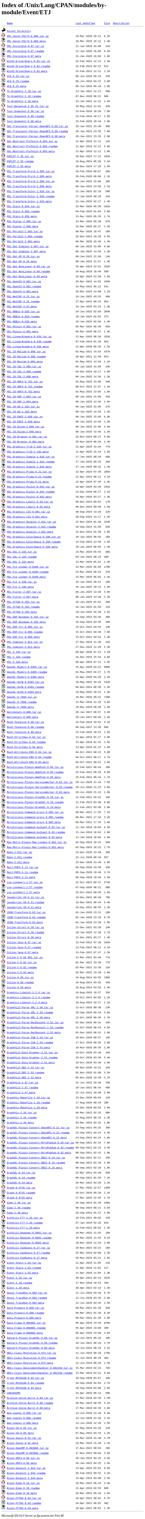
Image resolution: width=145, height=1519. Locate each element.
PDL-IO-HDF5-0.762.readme (25, 386)
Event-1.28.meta (18, 1287)
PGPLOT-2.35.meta (19, 166)
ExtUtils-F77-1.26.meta (23, 1227)
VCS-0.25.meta (16, 86)
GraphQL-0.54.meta (19, 1182)
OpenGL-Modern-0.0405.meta (25, 677)
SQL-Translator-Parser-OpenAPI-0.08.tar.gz (37, 126)
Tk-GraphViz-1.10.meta (22, 101)
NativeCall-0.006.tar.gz (24, 712)
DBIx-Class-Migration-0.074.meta (30, 1363)
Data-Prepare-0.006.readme (25, 1312)
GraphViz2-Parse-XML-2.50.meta (28, 1017)
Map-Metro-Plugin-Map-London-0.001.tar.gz (37, 842)
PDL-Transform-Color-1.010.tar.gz (31, 191)
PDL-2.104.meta (17, 662)
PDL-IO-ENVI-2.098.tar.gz (25, 416)
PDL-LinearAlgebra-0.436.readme (29, 341)
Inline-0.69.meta (19, 987)
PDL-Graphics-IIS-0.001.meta (27, 516)
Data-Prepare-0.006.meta (24, 1317)
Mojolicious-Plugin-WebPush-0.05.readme (35, 772)
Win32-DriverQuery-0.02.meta (27, 71)
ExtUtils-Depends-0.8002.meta (28, 1242)
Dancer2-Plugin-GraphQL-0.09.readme (32, 1343)
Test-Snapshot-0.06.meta (24, 121)
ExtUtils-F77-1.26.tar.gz (25, 1217)
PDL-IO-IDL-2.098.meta (22, 376)
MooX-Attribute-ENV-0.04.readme (29, 757)
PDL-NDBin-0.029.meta (22, 321)
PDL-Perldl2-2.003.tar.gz (25, 231)
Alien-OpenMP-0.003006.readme (28, 1453)
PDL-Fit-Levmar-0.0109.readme (28, 571)
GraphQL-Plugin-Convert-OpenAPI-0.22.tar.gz (38, 1127)
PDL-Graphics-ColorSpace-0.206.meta (32, 546)
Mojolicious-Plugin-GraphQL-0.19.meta (34, 807)
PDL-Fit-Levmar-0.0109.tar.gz (28, 566)
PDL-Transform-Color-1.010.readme (31, 196)
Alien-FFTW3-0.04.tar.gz (24, 1498)
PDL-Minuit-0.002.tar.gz (24, 326)
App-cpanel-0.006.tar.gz (24, 1413)
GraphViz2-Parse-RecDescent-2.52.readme (35, 1027)
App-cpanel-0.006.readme (24, 1418)
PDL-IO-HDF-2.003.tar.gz (24, 396)
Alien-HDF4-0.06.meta (22, 1463)
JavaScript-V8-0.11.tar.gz (25, 897)
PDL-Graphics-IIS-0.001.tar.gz (28, 511)
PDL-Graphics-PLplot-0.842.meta (29, 496)
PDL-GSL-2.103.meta (20, 561)
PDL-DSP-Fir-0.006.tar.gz (25, 627)
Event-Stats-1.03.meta (22, 1272)
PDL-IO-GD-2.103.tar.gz (23, 406)
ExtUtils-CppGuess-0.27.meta (27, 1257)
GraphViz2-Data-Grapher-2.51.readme (32, 1057)
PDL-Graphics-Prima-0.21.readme (29, 476)
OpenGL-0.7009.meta (20, 707)
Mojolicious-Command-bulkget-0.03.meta (34, 837)
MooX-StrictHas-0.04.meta (25, 747)
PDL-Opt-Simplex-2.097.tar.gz (28, 246)
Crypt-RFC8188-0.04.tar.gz (25, 1378)
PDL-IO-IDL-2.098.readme (24, 371)
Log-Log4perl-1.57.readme (25, 887)
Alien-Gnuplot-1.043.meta (25, 1478)
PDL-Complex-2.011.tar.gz (25, 642)
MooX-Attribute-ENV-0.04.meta (28, 762)
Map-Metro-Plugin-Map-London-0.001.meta (35, 847)
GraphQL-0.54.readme (21, 1177)
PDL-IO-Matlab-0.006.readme (26, 356)
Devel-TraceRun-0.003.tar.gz (27, 1292)
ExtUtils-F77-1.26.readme (25, 1222)
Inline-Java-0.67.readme (24, 947)
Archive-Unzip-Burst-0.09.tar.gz (30, 1398)
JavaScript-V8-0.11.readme (25, 902)
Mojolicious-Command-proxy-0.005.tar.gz (35, 812)
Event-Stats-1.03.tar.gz (24, 1262)
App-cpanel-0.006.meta (22, 1423)
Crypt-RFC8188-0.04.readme (25, 1383)
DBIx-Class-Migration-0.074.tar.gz (31, 1353)
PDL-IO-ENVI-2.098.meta (23, 421)
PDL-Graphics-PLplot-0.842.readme (31, 491)
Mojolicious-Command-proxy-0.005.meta (34, 822)
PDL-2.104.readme (19, 657)
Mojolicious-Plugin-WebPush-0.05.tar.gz (35, 767)
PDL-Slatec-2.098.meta (22, 226)
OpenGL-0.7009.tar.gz (22, 697)
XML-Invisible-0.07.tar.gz (25, 46)
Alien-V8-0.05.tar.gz (22, 1428)
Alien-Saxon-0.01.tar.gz (24, 1438)
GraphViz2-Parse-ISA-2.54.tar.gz (30, 1037)
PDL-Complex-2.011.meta (23, 647)
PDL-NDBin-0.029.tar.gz (23, 311)
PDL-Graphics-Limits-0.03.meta (28, 506)
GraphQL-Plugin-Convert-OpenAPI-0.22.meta (37, 1137)
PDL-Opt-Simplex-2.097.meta (26, 251)
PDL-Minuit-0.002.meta (22, 331)
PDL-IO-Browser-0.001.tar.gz (27, 436)
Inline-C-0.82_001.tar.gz (25, 957)
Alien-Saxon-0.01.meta (22, 1443)
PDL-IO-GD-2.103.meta (22, 411)
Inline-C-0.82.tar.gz (22, 962)
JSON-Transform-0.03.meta (25, 922)
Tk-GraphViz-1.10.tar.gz (24, 91)
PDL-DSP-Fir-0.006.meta (23, 637)
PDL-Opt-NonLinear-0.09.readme (28, 271)
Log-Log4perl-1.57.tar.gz (25, 882)
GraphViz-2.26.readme (22, 1117)
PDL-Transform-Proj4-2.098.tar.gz (31, 181)
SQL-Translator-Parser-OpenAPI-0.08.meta (36, 136)
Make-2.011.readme (19, 857)
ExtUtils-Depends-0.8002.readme (29, 1237)
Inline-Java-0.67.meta (22, 952)
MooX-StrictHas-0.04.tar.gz (26, 737)
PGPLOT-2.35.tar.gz (20, 156)
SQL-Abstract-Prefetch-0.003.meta (31, 151)
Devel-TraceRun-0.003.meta (25, 1302)
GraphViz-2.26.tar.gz (22, 1112)
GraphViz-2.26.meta (20, 1122)
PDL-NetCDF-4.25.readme (23, 301)
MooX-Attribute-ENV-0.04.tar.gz (29, 752)
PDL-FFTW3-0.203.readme (23, 607)
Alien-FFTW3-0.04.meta (22, 1508)
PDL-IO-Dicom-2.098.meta (24, 431)
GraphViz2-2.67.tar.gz (22, 1082)
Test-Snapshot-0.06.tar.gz (25, 111)
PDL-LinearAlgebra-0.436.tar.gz (29, 336)
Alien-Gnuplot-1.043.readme (26, 1473)
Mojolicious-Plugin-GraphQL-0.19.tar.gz (35, 797)
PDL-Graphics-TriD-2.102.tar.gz (29, 446)
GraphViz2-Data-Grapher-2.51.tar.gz (32, 1052)
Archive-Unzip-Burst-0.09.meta (28, 1408)
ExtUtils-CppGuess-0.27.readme (28, 1252)
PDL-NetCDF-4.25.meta (22, 306)
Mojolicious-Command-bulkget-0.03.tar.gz (36, 827)
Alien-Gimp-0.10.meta (22, 1493)
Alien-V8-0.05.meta (20, 1433)
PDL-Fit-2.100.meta (20, 586)
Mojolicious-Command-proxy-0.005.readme (35, 817)
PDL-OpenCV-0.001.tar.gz (24, 281)
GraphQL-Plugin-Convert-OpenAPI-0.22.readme (38, 1132)
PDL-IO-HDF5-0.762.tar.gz (25, 381)
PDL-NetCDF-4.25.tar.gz (23, 296)
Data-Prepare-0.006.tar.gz (25, 1307)
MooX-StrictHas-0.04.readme (26, 742)
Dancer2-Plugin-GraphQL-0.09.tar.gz (32, 1338)
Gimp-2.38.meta (17, 1212)
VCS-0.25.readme (18, 81)
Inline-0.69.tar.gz (20, 977)
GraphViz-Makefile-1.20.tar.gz (28, 1097)
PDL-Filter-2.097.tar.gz (24, 592)
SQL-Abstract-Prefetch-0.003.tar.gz (32, 141)
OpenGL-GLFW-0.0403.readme (25, 687)
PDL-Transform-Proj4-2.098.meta (29, 186)
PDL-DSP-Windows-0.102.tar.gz (28, 617)
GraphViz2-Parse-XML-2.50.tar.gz (30, 1007)
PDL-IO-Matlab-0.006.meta (25, 361)
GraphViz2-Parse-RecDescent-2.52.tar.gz (35, 1022)
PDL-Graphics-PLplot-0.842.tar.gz (31, 486)
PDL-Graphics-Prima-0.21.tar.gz (29, 471)
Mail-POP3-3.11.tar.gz (22, 867)
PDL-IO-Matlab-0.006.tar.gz (26, 351)
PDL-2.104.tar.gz (19, 652)
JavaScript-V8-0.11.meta (24, 907)
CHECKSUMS (13, 1393)
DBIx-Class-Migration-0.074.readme (31, 1358)
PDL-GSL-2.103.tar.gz (22, 551)
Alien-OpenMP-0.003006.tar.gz (28, 1448)
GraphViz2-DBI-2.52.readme (25, 1072)
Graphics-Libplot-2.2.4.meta (27, 1002)
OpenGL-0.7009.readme (22, 702)
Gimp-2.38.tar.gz (19, 1202)
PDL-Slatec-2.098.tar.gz (24, 221)
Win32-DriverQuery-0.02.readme (28, 66)
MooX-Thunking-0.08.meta (24, 732)
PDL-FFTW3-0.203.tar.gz (23, 602)
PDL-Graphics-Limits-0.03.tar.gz (30, 501)
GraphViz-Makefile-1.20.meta (27, 1107)
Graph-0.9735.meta (19, 1197)
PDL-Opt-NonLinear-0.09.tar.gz (28, 266)
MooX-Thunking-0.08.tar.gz (25, 722)
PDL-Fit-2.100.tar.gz (22, 581)
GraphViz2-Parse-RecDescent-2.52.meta (34, 1032)
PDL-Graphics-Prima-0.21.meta (28, 481)
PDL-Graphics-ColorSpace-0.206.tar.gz (34, 536)
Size (107, 23)
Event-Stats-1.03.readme (24, 1267)
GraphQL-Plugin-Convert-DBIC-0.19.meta (34, 1167)
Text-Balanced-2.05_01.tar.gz (28, 106)
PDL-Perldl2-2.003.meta (23, 241)
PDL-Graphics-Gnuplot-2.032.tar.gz (31, 521)
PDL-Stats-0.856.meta (22, 216)
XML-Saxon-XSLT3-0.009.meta (26, 41)
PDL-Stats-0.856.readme (23, 211)
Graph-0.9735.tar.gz (21, 1187)
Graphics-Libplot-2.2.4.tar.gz (28, 992)
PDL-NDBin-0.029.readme (23, 316)
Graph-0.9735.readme (21, 1192)
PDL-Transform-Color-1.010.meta (29, 201)
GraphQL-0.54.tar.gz (21, 1172)
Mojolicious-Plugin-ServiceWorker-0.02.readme (40, 787)
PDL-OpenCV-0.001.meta (22, 291)
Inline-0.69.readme (20, 982)
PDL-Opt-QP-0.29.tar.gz (23, 256)
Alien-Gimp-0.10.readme (23, 1488)
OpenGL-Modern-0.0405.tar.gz (27, 667)
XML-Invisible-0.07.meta (24, 56)
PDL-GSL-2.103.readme (22, 556)
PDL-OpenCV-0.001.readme (24, 286)
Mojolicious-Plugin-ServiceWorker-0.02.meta (38, 792)
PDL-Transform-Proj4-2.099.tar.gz (31, 171)
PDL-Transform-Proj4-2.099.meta (29, 176)
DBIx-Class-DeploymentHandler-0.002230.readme (40, 1373)
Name (10, 23)
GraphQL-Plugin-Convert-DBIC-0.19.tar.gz (36, 1157)
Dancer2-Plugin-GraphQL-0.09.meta (31, 1348)
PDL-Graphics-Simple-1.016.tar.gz (31, 456)
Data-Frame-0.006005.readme (26, 1328)
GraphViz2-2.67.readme (22, 1087)
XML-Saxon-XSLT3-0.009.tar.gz (28, 36)
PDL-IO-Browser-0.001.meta (25, 441)
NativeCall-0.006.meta (22, 717)
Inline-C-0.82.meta (20, 972)
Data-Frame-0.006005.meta (25, 1333)
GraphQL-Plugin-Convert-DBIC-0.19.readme (36, 1162)
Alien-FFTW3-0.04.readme (24, 1503)
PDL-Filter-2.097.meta (22, 597)
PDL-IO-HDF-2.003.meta (22, 401)
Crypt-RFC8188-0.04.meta (24, 1388)
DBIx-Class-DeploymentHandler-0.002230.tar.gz (40, 1368)
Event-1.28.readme (19, 1282)
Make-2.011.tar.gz (19, 852)
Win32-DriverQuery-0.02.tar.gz (28, 61)
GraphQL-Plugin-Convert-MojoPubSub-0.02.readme (40, 1147)
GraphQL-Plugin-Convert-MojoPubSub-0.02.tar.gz (40, 1142)
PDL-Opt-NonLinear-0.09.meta (27, 276)
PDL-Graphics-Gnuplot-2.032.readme (31, 526)
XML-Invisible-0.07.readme (25, 51)
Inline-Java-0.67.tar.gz (24, 942)
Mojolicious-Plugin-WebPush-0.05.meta (34, 777)
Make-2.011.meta (18, 862)
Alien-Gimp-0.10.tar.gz (23, 1483)
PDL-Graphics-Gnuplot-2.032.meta (30, 531)
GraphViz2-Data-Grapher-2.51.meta (31, 1062)
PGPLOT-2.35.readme (20, 161)
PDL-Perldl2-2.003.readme (25, 236)
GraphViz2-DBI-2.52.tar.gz (25, 1067)
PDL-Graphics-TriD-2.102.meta (28, 451)
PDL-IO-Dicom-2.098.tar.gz (25, 426)
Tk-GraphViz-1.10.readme (24, 96)
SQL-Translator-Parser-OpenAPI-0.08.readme (37, 131)
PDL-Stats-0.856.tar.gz (23, 206)
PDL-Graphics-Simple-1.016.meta (29, 466)
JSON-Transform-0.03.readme (26, 917)
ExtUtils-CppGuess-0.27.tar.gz (28, 1247)
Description (121, 23)
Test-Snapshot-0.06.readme (25, 116)
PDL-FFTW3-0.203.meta (22, 612)
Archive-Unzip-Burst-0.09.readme (30, 1403)
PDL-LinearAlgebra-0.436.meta (28, 346)
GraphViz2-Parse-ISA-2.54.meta (28, 1047)
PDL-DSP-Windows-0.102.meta (26, 622)
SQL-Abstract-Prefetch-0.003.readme (32, 146)
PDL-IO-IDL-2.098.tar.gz (24, 366)
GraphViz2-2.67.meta (21, 1092)
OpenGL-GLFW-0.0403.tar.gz (25, 682)
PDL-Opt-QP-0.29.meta (22, 261)
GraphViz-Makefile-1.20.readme (28, 1102)
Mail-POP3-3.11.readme (22, 872)
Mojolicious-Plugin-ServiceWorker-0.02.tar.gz (40, 782)
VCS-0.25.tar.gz (18, 76)
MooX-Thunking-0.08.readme (25, 727)
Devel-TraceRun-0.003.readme (27, 1297)
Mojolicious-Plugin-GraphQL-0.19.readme (35, 802)
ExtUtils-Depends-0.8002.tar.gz (29, 1232)
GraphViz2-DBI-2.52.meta (24, 1077)
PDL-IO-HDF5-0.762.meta (23, 391)
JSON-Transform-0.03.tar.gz (26, 912)
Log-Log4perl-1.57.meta (23, 892)
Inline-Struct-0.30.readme (25, 932)
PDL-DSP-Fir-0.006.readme (25, 632)
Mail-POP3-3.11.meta (21, 877)
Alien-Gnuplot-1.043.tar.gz (26, 1468)
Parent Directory (19, 31)
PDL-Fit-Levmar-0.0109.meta (26, 576)
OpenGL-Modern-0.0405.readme (27, 672)
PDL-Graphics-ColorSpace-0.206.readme (34, 541)
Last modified (85, 23)
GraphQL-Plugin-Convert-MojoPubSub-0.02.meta (39, 1152)
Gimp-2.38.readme (19, 1207)
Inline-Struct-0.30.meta (24, 937)
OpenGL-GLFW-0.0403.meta (24, 692)
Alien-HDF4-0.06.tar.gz (23, 1458)
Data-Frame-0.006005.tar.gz (26, 1323)
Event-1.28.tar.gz (19, 1277)
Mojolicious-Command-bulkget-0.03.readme (36, 832)
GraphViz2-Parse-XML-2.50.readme (30, 1012)
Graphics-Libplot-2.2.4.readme (28, 997)
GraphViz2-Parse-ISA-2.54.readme (30, 1042)
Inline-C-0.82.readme (22, 967)
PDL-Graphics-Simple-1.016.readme (31, 461)
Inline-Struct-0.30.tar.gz (25, 927)
